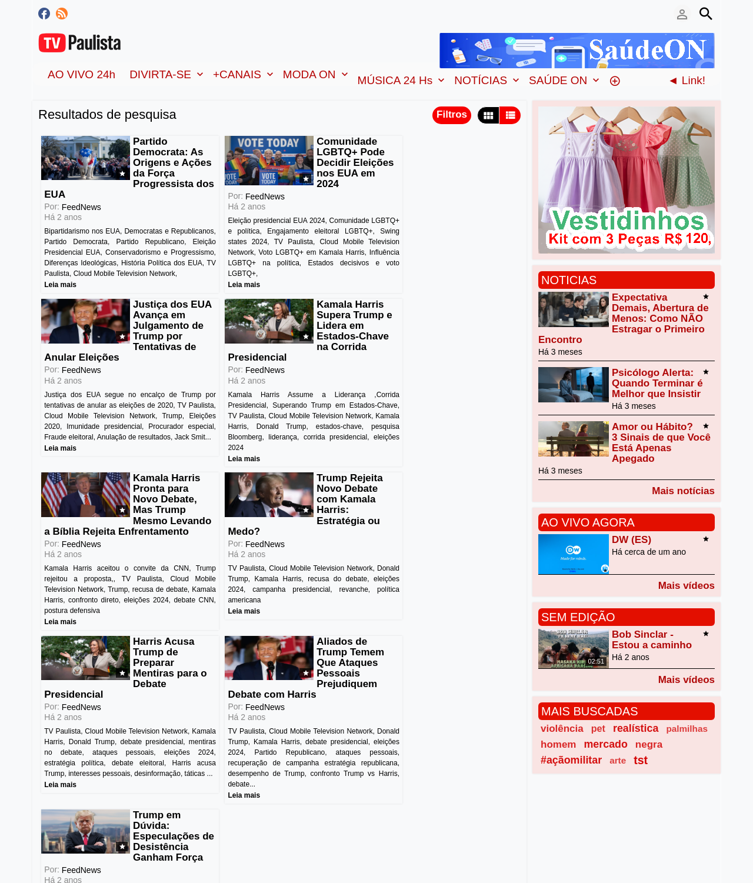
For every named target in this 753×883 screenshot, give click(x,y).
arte (617, 760)
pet (598, 728)
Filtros (452, 114)
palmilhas (687, 729)
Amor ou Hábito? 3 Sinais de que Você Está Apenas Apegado (661, 442)
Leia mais (60, 285)
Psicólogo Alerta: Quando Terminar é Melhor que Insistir (657, 383)
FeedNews (81, 196)
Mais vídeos (686, 585)
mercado (605, 744)
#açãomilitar (571, 760)
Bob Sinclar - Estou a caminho (652, 640)
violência (562, 728)
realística (635, 728)
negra (648, 744)
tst (641, 760)
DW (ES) (631, 539)
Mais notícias (683, 490)
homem (558, 744)
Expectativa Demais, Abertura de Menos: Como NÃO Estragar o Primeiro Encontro (623, 318)
